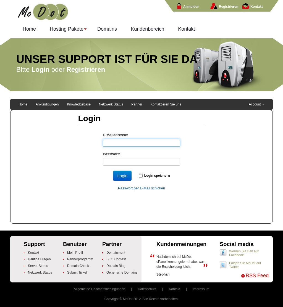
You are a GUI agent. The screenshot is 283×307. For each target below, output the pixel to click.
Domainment (115, 253)
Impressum (201, 289)
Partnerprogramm (80, 259)
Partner (136, 104)
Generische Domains (121, 272)
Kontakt (186, 29)
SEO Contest (116, 259)
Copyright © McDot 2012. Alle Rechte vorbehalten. (141, 299)
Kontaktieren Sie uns (166, 104)
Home (29, 29)
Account (256, 104)
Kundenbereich (147, 29)
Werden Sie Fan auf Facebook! (244, 253)
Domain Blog (115, 266)
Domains (107, 29)
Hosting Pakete (65, 30)
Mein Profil (75, 253)
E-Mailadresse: (115, 135)
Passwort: (111, 154)
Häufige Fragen (39, 259)
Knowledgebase (78, 104)
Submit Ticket (77, 272)
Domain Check (78, 266)
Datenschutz (147, 289)
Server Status (38, 266)
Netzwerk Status (111, 104)
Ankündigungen (47, 104)
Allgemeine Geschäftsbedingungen (99, 289)
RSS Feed (257, 275)
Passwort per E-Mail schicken (141, 188)
